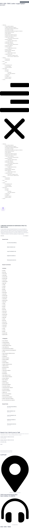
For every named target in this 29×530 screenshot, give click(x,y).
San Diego (6, 71)
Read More (2, 235)
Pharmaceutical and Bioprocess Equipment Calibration (14, 31)
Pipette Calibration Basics (12, 52)
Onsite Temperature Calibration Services (8, 353)
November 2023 (4, 314)
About (4, 61)
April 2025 (3, 289)
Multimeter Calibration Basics (12, 40)
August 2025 (4, 283)
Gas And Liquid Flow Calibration (10, 50)
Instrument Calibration (5, 395)
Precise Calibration (5, 340)
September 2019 (4, 334)
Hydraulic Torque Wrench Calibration (11, 35)
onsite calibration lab (5, 347)
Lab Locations (5, 68)
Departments (4, 368)
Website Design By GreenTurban (5, 529)
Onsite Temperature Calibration (7, 376)
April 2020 (3, 331)
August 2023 (4, 317)
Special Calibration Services (9, 32)
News (6, 62)
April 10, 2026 (9, 425)
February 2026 (4, 273)
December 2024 (4, 295)
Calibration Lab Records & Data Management (9, 350)
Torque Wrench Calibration (9, 37)
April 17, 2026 (9, 407)
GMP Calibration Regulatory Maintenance (11, 28)
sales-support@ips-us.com (4, 445)
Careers (4, 63)
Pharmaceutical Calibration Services (11, 34)
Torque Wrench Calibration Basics (13, 38)
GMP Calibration (4, 373)
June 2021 (3, 329)
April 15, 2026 (9, 416)
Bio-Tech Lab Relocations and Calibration (8, 400)
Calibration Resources (8, 54)
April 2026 (3, 270)
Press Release (4, 361)
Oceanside (9, 72)
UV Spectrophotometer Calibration (7, 387)
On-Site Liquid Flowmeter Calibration (7, 348)
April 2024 (3, 308)
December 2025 (4, 276)
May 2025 (3, 287)
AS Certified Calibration (5, 389)
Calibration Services (5, 365)
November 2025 (4, 278)
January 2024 (4, 312)
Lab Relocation (7, 60)
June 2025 (3, 286)
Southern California (8, 77)
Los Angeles (7, 75)
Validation (4, 57)
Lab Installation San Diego (9, 29)
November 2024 (4, 297)
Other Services (7, 177)
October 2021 (4, 326)
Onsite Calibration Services (6, 375)
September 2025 (4, 281)
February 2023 (4, 322)
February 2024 (4, 311)
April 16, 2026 (9, 412)
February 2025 (4, 292)
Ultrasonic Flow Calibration (6, 390)
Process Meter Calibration (9, 43)
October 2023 (4, 315)
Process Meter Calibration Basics (13, 44)
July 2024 (3, 303)
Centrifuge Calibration (5, 342)
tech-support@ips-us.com (4, 446)
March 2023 (4, 320)
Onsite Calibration (8, 33)
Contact (4, 79)
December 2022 (4, 323)
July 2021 (3, 328)
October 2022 (4, 325)
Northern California (8, 78)
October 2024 (4, 298)
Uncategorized (4, 356)
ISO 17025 (3, 351)
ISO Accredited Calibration (9, 26)
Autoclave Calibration (5, 378)
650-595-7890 (5, 527)
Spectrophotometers (5, 367)
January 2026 (4, 275)
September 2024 (4, 300)
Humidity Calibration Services (6, 345)
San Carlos (7, 69)
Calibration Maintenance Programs (10, 27)
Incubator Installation (5, 359)
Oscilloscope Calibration (9, 160)
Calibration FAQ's (4, 354)
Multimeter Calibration (8, 39)
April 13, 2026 (9, 420)
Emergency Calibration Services (7, 364)
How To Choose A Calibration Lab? (13, 56)
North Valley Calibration (11, 73)
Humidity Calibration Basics (12, 48)
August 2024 (4, 301)
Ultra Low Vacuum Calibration (6, 393)
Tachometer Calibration (9, 45)
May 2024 (3, 306)
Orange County (7, 74)
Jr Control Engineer (8, 66)
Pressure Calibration (8, 49)
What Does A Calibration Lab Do (13, 55)
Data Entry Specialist (8, 67)
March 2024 (4, 309)
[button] (14, 112)
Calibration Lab (4, 392)
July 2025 (3, 284)
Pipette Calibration (8, 51)
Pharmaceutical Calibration (6, 384)
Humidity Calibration (8, 46)
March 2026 (4, 272)
